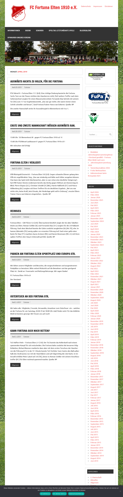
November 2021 (96, 276)
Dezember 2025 (96, 200)
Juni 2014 (94, 461)
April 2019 (94, 334)
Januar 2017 (95, 400)
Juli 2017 (94, 390)
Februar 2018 (95, 371)
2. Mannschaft (95, 477)
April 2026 (94, 192)
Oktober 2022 (95, 263)
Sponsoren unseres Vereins (19, 37)
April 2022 (94, 271)
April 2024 (94, 229)
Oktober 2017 (95, 382)
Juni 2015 (94, 432)
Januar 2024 (95, 234)
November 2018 (96, 347)
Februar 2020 (95, 316)
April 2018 (94, 366)
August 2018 (95, 355)
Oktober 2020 (95, 295)
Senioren (39, 30)
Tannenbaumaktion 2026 (100, 168)
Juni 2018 (94, 361)
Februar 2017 (95, 397)
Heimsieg (15, 211)
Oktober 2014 (95, 453)
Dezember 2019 (96, 321)
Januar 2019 (95, 342)
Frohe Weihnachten (98, 170)
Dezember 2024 (96, 218)
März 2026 (94, 195)
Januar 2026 (95, 197)
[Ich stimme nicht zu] (120, 491)
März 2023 (94, 253)
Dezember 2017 (96, 376)
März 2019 (94, 337)
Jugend (28, 30)
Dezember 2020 (96, 289)
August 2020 (95, 300)
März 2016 (94, 413)
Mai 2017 (94, 395)
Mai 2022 (94, 268)
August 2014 (95, 458)
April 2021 (94, 284)
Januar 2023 (95, 258)
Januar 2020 (95, 318)
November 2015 (96, 421)
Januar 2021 (95, 287)
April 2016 (94, 411)
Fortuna (27, 87)
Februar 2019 (95, 339)
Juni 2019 (94, 329)
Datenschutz (86, 6)
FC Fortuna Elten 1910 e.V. (53, 7)
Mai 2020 (94, 308)
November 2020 (96, 292)
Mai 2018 (94, 363)
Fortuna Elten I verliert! (25, 162)
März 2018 (94, 368)
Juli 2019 (94, 326)
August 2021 (95, 282)
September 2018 (97, 353)
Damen (93, 485)
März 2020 (94, 313)
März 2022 (94, 274)
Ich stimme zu (45, 494)
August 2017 (95, 387)
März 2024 (94, 231)
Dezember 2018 (96, 345)
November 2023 (96, 239)
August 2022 (95, 266)
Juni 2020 (94, 305)
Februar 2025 (95, 213)
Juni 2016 (94, 408)
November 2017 (96, 379)
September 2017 (97, 384)
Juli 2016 (94, 405)
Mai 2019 (94, 332)
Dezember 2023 (96, 237)
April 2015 (94, 437)
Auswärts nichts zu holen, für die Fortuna (36, 81)
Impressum (97, 6)
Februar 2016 (95, 416)
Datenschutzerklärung (76, 494)
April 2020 (94, 310)
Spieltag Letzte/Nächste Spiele (61, 30)
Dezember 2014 (96, 447)
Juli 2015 (94, 429)
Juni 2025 (94, 202)
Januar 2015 (95, 445)
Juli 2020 (94, 303)
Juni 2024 (94, 224)
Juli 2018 (94, 358)
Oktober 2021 (95, 279)
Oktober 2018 (95, 350)
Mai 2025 (94, 205)
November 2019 (96, 324)
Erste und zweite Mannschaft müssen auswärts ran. (42, 125)
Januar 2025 (95, 216)
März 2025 (94, 210)
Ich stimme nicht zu (59, 494)
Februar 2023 (95, 255)
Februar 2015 (95, 442)
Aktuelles (94, 480)
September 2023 (97, 245)
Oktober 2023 (95, 242)
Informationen (14, 30)
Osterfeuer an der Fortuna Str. (29, 296)
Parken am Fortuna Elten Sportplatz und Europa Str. (42, 254)
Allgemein (15, 114)
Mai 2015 (94, 434)
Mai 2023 (94, 247)
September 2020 (97, 297)
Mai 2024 (94, 226)
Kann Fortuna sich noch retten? (30, 331)
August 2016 (95, 403)
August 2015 (95, 426)
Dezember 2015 (96, 419)
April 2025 (94, 208)
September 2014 (97, 455)
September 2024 (97, 221)
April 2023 (94, 250)
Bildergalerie (85, 30)
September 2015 (97, 424)
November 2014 (96, 450)
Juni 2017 (94, 392)
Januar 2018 (95, 374)
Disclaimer (109, 6)
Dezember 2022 (96, 260)
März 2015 (94, 440)
